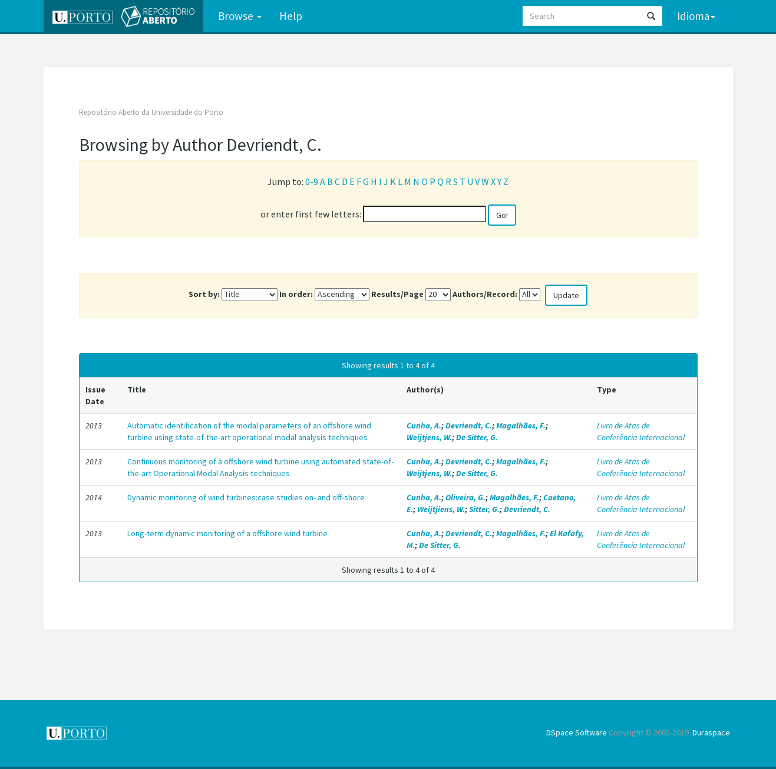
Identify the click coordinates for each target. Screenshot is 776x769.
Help (290, 16)
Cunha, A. (424, 425)
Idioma (696, 16)
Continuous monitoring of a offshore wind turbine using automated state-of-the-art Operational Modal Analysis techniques (260, 467)
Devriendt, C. (468, 425)
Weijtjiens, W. (441, 509)
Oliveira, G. (465, 497)
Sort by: (204, 294)
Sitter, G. (484, 509)
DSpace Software (576, 732)
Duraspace (711, 732)
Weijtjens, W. (429, 437)
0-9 (311, 181)
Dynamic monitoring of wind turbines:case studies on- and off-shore (246, 497)
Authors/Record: (485, 294)
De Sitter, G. (477, 437)
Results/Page (397, 294)
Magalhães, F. (521, 425)
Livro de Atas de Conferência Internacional (641, 431)
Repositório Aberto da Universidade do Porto (151, 112)
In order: (296, 294)
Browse (240, 16)
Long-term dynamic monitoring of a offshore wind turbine (227, 533)
